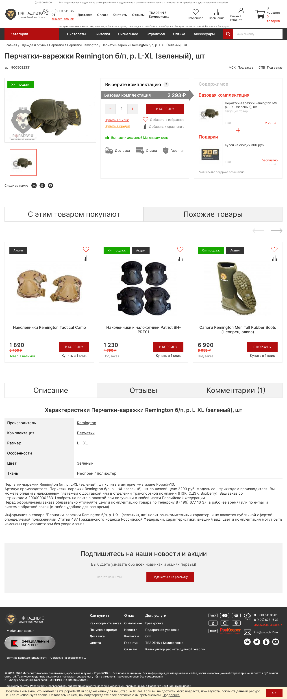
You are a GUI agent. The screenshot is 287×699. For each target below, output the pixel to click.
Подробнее (171, 695)
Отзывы (138, 15)
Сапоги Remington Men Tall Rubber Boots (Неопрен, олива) (237, 329)
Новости (130, 630)
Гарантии (131, 643)
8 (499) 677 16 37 (266, 619)
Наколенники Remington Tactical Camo (49, 327)
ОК (274, 693)
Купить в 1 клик (117, 120)
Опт (148, 636)
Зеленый (85, 463)
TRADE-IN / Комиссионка (159, 14)
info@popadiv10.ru (266, 632)
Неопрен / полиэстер (96, 473)
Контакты (120, 15)
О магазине (133, 623)
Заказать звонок (63, 19)
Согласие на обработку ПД (68, 657)
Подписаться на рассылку (170, 577)
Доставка (85, 15)
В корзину (74, 347)
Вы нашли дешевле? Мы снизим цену (140, 137)
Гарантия (177, 150)
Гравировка (154, 623)
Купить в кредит (117, 126)
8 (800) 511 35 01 (265, 615)
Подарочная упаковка (162, 630)
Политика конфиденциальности (25, 657)
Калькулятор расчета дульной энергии (175, 649)
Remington (86, 423)
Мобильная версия (20, 630)
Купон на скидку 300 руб (244, 145)
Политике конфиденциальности (169, 686)
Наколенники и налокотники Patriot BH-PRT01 (143, 329)
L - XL (82, 443)
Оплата (102, 15)
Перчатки (86, 433)
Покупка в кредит (103, 630)
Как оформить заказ (105, 623)
